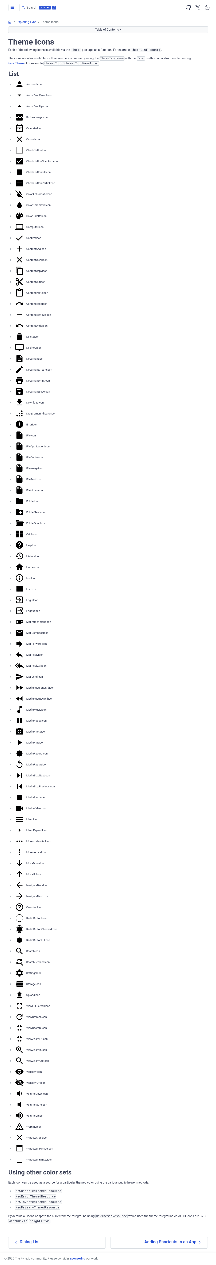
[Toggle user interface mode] (207, 7)
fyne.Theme (16, 63)
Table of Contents (107, 29)
